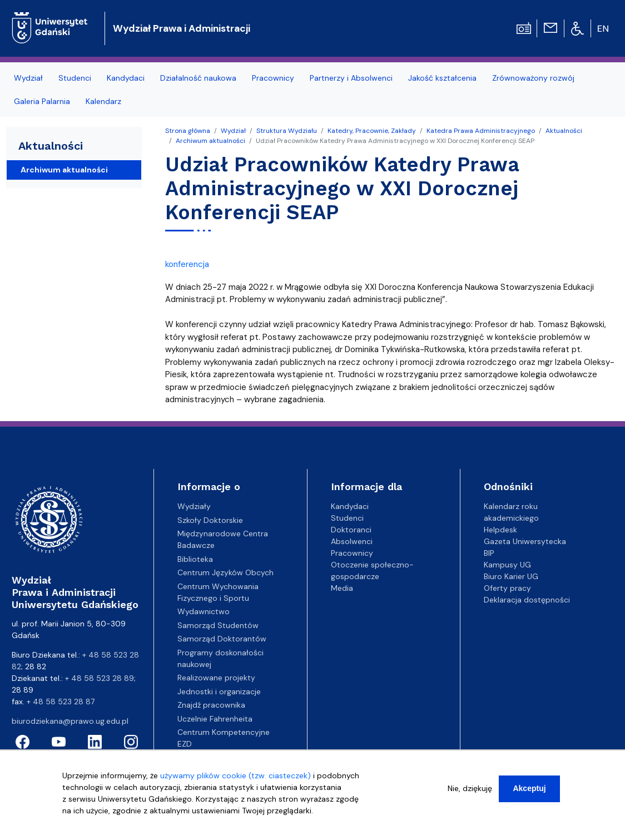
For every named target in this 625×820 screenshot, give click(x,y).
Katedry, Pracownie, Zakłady (372, 130)
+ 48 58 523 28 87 (61, 701)
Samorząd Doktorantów (221, 639)
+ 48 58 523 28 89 (99, 678)
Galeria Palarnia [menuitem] (42, 101)
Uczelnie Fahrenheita (214, 719)
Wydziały (194, 506)
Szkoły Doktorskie (210, 520)
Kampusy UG (507, 565)
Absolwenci (352, 541)
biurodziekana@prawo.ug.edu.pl (70, 721)
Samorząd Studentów (218, 625)
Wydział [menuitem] (28, 78)
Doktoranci (351, 530)
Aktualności (563, 130)
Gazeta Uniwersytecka (525, 541)
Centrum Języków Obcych (225, 572)
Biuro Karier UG (511, 576)
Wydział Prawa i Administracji (181, 28)
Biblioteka (195, 559)
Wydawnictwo (203, 611)
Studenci (347, 518)
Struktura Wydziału (286, 130)
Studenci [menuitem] (74, 78)
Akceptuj (529, 790)
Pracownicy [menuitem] (273, 78)
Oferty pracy (507, 588)
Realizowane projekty (216, 678)
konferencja (187, 264)
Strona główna (187, 130)
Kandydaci (350, 506)
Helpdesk (500, 530)
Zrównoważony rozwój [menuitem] (533, 78)
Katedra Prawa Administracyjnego (480, 130)
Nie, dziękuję (470, 791)
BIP (489, 553)
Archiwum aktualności (210, 140)
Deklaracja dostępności (527, 600)
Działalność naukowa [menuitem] (198, 78)
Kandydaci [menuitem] (126, 78)
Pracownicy (352, 553)
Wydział (233, 130)
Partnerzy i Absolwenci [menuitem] (351, 78)
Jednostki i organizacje (219, 691)
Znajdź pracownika (211, 705)
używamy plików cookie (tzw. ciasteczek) (235, 778)
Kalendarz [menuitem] (103, 101)
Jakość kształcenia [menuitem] (442, 78)
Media (342, 588)
